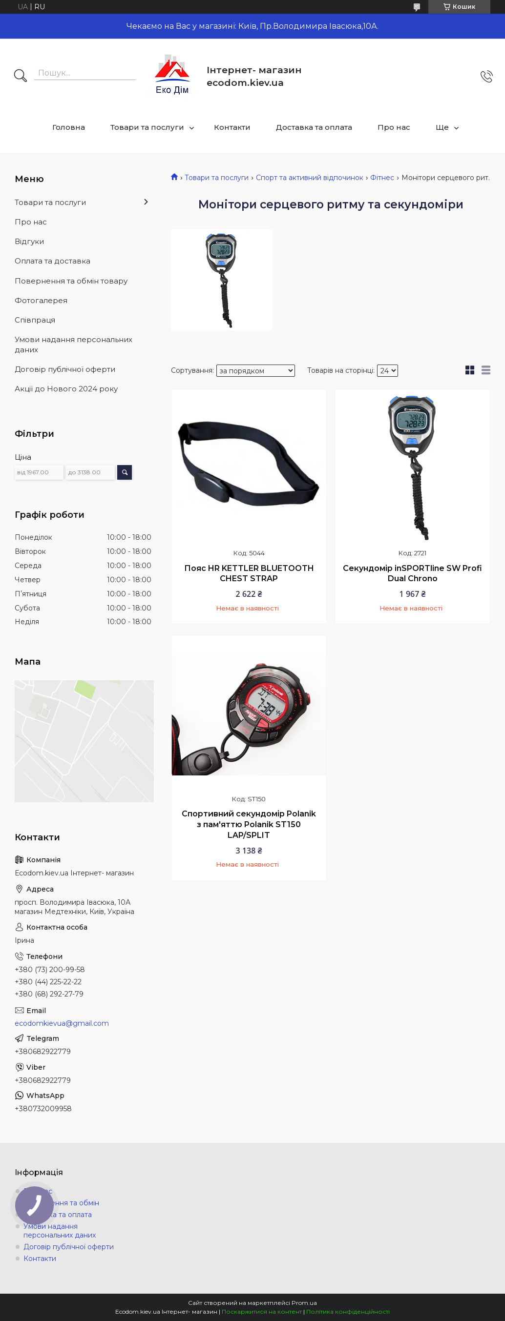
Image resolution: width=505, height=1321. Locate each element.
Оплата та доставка (52, 260)
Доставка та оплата (314, 127)
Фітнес (382, 177)
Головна (68, 127)
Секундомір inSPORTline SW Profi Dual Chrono (412, 574)
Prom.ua (304, 1302)
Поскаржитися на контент (262, 1311)
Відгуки (29, 241)
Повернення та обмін (61, 1203)
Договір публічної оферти (65, 369)
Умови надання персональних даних (73, 344)
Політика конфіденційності (348, 1311)
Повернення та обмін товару (71, 280)
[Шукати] (20, 76)
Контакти (232, 127)
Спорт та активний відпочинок (309, 177)
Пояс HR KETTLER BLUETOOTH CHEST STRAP (249, 574)
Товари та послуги (147, 127)
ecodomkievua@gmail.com (62, 1023)
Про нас (394, 127)
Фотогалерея (41, 300)
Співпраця (35, 320)
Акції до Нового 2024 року (66, 388)
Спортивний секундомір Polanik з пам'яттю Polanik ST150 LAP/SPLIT (249, 824)
